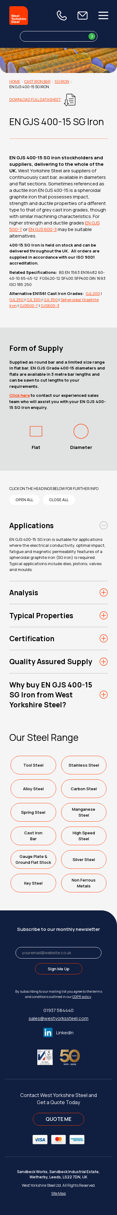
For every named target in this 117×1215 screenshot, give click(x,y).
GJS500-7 (29, 305)
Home (14, 81)
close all (59, 499)
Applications (31, 525)
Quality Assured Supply (50, 661)
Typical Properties (41, 615)
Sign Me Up (59, 969)
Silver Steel (84, 859)
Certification (31, 638)
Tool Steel (33, 765)
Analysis (23, 592)
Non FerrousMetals (84, 883)
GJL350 (51, 299)
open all (24, 499)
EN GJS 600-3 (43, 229)
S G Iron (62, 81)
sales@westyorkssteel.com (58, 1018)
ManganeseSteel (83, 812)
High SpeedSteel (84, 835)
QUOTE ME (58, 1119)
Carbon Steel (84, 788)
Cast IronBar (33, 835)
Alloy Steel (33, 788)
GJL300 (34, 299)
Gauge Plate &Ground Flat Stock (33, 859)
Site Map (58, 1193)
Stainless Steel (84, 765)
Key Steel (33, 883)
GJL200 (93, 293)
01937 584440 (58, 1010)
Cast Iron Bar (37, 81)
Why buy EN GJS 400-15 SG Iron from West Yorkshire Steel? (50, 695)
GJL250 (17, 299)
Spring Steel (33, 812)
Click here (19, 395)
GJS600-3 (50, 305)
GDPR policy (81, 996)
